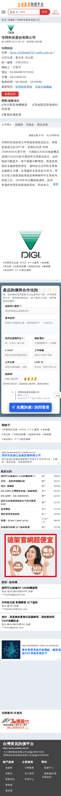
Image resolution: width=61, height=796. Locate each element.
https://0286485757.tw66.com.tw (32, 52)
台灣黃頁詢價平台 (30, 748)
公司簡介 (7, 124)
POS (24, 262)
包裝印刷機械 (43, 86)
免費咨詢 (10, 94)
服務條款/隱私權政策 (49, 777)
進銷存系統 (35, 266)
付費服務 (29, 769)
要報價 (8, 786)
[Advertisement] (30, 210)
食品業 (8, 266)
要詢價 (8, 792)
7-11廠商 (34, 262)
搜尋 (44, 12)
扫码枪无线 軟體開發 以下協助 (20, 604)
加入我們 (29, 775)
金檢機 (45, 262)
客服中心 (48, 769)
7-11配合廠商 (24, 270)
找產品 (30, 124)
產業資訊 (10, 781)
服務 (12, 12)
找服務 (11, 20)
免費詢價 (55, 12)
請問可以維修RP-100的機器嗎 (19, 589)
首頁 (4, 20)
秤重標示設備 (11, 262)
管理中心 (29, 781)
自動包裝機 (20, 266)
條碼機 (46, 266)
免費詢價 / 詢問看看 (30, 409)
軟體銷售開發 (24, 86)
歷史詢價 (42, 124)
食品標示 (9, 270)
